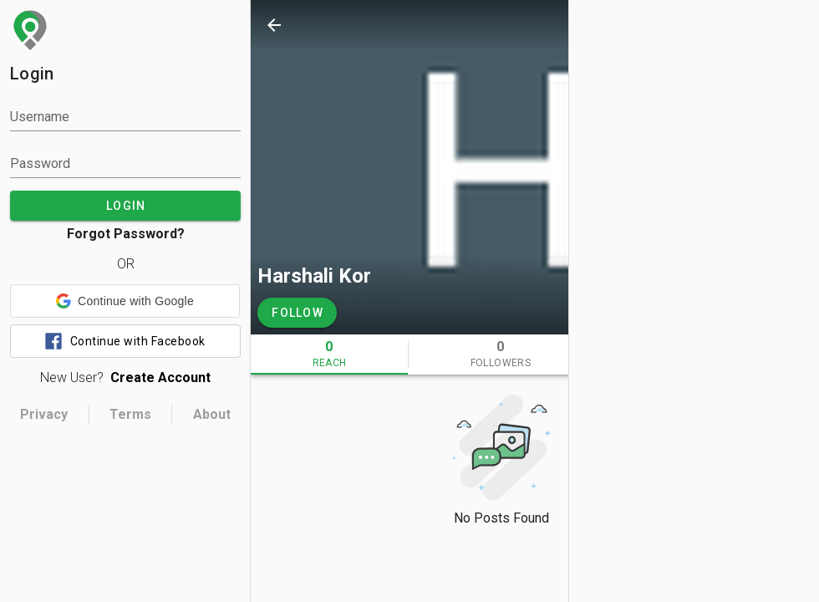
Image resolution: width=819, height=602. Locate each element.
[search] (648, 25)
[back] (274, 25)
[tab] (329, 354)
